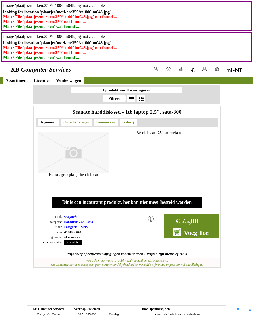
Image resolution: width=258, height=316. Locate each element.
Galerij (128, 122)
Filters (114, 98)
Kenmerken (105, 122)
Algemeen (48, 122)
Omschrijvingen (76, 122)
